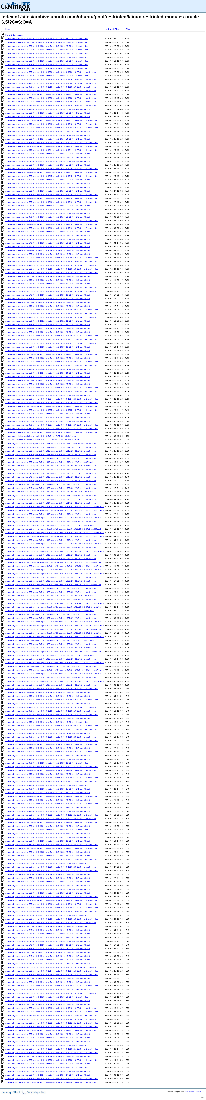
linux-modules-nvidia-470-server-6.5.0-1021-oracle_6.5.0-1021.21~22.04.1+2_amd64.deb (51, 335)
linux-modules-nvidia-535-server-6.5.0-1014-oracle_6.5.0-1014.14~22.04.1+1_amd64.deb (51, 142)
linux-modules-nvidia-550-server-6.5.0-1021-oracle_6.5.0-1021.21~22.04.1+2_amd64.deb (51, 339)
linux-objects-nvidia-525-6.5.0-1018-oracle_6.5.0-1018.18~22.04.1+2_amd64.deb (47, 893)
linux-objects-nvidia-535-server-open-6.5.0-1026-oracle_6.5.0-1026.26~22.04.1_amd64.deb (53, 584)
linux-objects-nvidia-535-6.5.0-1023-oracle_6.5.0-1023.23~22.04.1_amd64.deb (46, 1045)
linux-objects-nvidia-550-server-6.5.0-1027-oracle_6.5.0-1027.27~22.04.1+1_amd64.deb (51, 870)
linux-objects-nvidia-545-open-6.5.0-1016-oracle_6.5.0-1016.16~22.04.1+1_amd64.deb (50, 469)
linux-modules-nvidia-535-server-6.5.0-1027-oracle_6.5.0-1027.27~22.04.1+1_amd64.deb (51, 432)
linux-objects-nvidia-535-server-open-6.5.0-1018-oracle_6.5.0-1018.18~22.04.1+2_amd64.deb (54, 532)
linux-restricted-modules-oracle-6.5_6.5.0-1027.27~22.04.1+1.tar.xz (42, 439)
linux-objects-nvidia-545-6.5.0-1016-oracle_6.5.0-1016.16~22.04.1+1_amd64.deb (47, 948)
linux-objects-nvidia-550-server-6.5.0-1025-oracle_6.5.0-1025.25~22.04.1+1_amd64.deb (51, 848)
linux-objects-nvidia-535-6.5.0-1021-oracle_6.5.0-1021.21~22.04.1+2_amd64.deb (47, 1034)
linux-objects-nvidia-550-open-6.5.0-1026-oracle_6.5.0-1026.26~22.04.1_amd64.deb (49, 655)
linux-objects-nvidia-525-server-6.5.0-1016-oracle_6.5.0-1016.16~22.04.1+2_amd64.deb (51, 907)
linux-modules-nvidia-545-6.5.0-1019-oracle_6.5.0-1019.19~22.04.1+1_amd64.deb (47, 243)
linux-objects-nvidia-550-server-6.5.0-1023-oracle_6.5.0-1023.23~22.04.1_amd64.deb (50, 818)
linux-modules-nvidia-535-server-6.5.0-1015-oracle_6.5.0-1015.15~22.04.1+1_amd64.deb (51, 176)
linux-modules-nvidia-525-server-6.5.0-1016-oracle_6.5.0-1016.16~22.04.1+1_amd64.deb (51, 194)
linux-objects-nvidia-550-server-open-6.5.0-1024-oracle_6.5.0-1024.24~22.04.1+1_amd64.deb (54, 670)
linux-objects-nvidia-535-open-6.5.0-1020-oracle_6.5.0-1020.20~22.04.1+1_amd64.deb (50, 577)
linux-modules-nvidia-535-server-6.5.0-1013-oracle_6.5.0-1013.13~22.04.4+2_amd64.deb (51, 120)
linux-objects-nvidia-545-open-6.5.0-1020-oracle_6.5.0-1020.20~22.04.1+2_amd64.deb (50, 488)
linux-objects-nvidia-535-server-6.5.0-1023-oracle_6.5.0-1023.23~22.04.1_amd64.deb (50, 1030)
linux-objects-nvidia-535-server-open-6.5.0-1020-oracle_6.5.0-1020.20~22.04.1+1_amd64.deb (54, 566)
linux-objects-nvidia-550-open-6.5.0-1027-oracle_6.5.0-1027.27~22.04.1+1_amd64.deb (50, 685)
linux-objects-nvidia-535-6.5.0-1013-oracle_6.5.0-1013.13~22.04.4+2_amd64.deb (47, 963)
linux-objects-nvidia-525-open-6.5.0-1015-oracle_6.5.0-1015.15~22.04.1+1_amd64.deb (50, 451)
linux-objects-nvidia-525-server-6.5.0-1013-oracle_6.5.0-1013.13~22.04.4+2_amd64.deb (51, 896)
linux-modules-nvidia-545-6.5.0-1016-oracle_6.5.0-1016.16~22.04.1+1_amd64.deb (47, 183)
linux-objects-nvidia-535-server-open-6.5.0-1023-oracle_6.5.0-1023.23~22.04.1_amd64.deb (53, 562)
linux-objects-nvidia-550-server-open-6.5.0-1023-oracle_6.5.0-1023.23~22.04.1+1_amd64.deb (54, 662)
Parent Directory (14, 35)
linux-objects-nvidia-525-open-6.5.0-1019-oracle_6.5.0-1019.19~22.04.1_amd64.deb (49, 462)
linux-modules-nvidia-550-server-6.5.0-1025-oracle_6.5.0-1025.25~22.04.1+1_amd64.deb (51, 406)
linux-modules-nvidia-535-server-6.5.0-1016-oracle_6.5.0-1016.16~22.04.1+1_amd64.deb (51, 202)
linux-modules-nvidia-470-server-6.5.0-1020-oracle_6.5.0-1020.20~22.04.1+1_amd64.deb (51, 287)
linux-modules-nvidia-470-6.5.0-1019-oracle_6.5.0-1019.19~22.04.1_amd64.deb (46, 53)
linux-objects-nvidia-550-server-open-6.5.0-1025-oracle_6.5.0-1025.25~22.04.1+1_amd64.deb (54, 673)
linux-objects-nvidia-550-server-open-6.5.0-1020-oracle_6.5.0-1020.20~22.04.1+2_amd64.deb (54, 633)
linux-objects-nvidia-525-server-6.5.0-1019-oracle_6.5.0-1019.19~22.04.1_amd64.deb (50, 922)
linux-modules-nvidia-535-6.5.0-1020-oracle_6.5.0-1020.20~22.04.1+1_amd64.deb (47, 276)
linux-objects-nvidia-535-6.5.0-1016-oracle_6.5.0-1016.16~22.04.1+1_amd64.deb (47, 978)
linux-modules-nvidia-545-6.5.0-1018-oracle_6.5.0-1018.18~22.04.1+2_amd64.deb (47, 239)
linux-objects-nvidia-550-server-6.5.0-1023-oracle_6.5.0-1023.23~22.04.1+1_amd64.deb (51, 859)
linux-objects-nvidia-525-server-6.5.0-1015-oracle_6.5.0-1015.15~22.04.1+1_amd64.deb (51, 911)
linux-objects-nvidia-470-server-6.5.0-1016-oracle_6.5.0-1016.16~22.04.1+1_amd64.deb (51, 714)
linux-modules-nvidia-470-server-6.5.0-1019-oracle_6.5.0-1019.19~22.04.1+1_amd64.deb (51, 261)
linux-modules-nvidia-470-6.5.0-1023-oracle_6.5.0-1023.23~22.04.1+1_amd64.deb (47, 350)
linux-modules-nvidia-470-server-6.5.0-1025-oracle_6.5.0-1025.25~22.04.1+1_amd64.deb (51, 402)
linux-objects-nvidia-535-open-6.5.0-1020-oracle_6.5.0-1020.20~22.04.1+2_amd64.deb (50, 581)
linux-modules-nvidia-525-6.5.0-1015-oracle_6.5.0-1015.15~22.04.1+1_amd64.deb (47, 165)
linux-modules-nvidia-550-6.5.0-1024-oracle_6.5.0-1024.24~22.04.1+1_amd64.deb (47, 373)
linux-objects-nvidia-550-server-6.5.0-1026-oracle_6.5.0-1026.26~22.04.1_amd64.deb (50, 867)
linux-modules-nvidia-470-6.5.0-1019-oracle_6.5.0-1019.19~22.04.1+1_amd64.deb (47, 250)
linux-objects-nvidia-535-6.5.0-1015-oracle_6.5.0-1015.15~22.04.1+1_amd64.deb (47, 989)
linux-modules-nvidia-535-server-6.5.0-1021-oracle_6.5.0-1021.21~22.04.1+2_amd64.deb (51, 343)
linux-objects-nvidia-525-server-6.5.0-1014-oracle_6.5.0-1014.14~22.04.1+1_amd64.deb (51, 900)
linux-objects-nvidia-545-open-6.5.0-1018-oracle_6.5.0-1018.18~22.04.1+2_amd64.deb (50, 495)
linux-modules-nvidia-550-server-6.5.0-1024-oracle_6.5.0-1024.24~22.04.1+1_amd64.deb (51, 391)
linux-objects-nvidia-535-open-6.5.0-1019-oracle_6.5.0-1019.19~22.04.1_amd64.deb (49, 525)
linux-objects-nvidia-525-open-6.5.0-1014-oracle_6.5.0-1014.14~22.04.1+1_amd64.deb (50, 447)
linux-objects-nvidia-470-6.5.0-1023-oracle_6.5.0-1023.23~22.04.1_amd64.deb (46, 763)
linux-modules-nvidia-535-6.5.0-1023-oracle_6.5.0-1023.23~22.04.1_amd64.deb (46, 68)
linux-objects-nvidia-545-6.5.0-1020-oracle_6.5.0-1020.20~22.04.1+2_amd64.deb (47, 945)
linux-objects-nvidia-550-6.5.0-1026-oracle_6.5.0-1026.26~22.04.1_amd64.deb (46, 863)
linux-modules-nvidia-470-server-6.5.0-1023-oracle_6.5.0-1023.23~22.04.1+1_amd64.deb (51, 365)
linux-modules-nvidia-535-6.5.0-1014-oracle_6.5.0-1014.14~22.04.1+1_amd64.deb (47, 139)
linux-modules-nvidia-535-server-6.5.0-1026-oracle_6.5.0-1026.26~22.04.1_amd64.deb (50, 72)
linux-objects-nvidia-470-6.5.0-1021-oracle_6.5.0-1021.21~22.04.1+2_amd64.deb (47, 755)
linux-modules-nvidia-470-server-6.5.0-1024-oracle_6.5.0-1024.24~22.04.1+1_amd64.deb (51, 387)
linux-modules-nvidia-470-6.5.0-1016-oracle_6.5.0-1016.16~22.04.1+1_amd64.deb (47, 179)
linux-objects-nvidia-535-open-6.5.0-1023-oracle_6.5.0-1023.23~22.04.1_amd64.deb (49, 595)
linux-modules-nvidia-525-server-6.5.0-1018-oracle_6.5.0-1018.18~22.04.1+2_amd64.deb (51, 269)
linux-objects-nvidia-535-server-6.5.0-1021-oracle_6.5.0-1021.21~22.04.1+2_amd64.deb (51, 1023)
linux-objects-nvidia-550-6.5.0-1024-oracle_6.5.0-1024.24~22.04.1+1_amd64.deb (47, 855)
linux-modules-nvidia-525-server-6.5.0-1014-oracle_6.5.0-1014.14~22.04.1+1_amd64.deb (51, 146)
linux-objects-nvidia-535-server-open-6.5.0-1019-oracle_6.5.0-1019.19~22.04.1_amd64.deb (53, 529)
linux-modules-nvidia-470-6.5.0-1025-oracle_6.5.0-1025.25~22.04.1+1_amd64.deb (47, 395)
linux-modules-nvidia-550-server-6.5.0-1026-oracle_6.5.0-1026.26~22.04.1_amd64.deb (50, 79)
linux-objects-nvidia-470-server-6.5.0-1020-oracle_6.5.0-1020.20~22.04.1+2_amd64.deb (51, 740)
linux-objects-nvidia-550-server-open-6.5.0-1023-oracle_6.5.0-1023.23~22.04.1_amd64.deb (53, 629)
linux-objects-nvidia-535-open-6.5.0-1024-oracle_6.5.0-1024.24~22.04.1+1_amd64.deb (50, 588)
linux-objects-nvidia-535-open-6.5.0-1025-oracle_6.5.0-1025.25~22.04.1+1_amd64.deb (50, 592)
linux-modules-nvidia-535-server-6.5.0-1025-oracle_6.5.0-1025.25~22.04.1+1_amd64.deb (51, 410)
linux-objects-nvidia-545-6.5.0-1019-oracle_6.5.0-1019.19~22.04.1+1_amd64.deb (47, 930)
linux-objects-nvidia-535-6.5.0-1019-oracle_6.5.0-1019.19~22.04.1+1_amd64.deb (47, 1000)
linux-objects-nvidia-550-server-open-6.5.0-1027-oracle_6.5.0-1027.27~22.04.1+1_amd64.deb (54, 681)
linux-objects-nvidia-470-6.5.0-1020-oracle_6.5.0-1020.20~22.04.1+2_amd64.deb (47, 774)
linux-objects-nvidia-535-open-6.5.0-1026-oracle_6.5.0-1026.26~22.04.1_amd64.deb (49, 610)
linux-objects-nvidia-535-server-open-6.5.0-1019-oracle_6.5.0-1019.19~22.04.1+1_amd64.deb (54, 536)
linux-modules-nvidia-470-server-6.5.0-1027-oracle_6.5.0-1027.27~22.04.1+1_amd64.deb (51, 425)
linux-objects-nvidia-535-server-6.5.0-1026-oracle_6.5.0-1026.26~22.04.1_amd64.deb (50, 1082)
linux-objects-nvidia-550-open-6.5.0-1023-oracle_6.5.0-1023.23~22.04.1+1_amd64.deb (50, 659)
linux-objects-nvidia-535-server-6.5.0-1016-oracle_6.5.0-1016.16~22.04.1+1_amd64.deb (51, 985)
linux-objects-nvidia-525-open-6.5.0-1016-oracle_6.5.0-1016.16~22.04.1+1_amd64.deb (50, 454)
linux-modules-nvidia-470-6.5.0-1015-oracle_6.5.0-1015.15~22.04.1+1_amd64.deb (47, 157)
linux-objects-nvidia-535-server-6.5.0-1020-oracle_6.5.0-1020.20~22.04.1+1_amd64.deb (51, 1019)
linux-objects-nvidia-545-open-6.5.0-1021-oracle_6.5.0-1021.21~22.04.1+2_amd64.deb (50, 484)
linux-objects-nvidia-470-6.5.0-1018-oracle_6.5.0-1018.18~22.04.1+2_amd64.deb (47, 692)
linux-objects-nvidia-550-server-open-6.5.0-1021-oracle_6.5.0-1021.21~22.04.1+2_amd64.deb (54, 636)
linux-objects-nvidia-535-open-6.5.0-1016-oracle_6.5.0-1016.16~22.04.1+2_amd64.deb (50, 555)
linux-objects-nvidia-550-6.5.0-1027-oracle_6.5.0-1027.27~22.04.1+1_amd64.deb (47, 837)
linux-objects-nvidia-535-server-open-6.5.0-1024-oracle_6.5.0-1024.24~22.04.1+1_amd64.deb (54, 603)
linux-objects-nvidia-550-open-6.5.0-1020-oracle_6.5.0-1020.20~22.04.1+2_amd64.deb (50, 644)
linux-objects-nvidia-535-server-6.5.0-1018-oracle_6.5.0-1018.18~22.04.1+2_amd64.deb (51, 1015)
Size (128, 29)
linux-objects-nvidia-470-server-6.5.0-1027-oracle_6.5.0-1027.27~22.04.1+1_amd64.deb (51, 766)
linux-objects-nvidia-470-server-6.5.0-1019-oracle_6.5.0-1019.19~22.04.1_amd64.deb (50, 711)
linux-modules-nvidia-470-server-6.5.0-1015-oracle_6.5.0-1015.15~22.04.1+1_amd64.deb (51, 172)
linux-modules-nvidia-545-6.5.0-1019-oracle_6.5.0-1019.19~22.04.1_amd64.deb (46, 75)
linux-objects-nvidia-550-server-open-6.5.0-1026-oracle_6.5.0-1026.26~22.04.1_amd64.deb (53, 651)
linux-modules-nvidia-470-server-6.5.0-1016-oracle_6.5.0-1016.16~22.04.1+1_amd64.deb (51, 198)
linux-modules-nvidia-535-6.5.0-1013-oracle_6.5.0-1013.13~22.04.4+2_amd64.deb (47, 113)
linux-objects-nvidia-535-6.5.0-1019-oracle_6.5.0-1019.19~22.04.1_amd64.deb (46, 997)
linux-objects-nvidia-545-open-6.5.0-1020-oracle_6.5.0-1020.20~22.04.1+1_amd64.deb (50, 480)
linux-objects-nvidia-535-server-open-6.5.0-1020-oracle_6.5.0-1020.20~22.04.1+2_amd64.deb (54, 569)
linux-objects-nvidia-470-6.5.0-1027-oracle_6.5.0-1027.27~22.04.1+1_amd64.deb (47, 792)
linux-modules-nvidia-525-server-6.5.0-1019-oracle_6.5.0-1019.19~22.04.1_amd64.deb (50, 101)
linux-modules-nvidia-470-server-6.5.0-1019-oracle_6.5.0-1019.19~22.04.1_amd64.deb (50, 87)
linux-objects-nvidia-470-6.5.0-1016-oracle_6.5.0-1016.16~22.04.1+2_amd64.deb (47, 718)
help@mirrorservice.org (195, 1091)
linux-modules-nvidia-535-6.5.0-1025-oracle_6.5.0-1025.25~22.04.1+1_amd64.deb (47, 384)
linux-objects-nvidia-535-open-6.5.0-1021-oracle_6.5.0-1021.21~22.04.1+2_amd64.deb (50, 599)
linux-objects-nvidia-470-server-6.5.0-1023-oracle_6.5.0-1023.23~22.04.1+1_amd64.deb (51, 781)
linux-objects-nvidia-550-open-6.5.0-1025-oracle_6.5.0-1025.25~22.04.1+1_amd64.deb (50, 677)
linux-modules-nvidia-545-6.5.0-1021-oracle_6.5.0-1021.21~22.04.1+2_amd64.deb (47, 324)
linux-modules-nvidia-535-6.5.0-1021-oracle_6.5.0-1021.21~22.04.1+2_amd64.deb (47, 332)
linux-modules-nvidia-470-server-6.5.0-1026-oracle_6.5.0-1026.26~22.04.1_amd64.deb (50, 83)
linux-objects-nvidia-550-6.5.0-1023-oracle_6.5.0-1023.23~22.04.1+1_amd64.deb (47, 841)
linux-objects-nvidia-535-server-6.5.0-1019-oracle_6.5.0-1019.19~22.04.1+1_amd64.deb (51, 1011)
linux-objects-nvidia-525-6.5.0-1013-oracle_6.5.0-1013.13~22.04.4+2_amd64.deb (47, 878)
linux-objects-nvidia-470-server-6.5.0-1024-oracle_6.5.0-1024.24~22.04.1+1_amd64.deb (51, 796)
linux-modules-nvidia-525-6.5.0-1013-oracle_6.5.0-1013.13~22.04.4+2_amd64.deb (47, 116)
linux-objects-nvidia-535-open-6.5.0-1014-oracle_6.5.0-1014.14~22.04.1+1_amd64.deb (50, 503)
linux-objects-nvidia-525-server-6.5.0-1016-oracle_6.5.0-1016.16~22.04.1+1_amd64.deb (51, 904)
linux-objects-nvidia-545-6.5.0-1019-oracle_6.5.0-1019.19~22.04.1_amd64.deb (46, 926)
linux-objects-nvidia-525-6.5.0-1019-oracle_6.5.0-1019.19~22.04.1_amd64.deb (46, 915)
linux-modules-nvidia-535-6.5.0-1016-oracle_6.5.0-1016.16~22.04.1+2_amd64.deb (47, 209)
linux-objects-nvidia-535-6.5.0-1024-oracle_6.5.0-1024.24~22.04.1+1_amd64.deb (47, 1056)
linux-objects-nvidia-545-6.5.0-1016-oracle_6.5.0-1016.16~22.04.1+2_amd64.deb (47, 956)
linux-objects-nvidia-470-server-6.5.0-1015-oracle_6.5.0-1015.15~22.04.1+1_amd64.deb (51, 777)
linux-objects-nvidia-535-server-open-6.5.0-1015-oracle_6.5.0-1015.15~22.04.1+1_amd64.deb (54, 510)
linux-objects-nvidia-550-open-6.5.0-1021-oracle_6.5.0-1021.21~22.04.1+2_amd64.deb (50, 647)
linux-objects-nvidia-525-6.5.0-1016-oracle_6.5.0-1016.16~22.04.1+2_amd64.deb (47, 885)
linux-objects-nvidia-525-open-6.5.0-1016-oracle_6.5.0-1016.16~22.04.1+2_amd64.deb (50, 458)
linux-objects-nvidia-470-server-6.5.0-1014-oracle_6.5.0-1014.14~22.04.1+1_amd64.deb (51, 744)
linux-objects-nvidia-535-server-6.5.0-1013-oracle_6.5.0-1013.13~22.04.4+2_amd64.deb (51, 967)
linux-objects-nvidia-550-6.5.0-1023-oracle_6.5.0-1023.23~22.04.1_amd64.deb (46, 829)
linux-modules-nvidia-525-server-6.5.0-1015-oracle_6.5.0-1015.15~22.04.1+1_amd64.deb (51, 168)
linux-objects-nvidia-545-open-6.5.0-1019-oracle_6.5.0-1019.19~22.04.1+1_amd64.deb (50, 499)
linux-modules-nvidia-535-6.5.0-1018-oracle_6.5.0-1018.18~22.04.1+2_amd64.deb (47, 231)
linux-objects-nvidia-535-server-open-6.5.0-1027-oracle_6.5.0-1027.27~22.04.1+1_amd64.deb (54, 625)
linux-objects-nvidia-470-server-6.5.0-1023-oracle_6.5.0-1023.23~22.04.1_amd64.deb (50, 737)
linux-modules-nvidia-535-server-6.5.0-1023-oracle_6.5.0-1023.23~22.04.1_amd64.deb (50, 94)
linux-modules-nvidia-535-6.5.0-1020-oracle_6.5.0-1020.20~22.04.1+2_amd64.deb (47, 298)
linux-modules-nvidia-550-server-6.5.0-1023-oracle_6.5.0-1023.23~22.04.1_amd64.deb (50, 98)
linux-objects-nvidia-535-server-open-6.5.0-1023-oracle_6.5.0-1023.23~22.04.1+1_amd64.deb (54, 621)
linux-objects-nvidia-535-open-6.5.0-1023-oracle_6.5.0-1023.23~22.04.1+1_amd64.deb (50, 614)
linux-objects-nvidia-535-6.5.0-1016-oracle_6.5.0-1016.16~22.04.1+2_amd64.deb (47, 982)
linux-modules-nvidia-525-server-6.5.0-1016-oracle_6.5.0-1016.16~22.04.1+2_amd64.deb (51, 228)
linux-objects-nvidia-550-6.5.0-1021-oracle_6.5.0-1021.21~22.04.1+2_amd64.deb (47, 826)
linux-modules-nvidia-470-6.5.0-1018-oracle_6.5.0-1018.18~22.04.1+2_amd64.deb (47, 246)
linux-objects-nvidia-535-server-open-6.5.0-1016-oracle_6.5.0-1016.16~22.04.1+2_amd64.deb (54, 543)
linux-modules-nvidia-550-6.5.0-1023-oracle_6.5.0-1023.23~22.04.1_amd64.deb (46, 49)
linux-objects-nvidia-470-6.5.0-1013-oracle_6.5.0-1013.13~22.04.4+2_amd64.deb (47, 748)
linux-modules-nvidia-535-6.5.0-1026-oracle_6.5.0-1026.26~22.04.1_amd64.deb (46, 42)
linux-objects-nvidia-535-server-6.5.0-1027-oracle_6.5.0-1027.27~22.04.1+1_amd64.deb (51, 1078)
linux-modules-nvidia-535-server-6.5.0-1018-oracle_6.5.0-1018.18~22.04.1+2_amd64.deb (51, 272)
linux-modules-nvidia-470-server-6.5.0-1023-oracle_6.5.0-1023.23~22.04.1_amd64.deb (50, 90)
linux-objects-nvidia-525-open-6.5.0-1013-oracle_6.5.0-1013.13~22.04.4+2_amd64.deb (50, 443)
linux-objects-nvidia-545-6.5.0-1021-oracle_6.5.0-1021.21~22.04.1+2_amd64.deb (47, 937)
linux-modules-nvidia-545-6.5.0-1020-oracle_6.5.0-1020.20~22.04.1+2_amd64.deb (47, 295)
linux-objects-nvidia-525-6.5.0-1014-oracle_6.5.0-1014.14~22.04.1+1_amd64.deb (47, 874)
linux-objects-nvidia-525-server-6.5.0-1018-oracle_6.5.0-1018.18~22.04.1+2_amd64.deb (51, 919)
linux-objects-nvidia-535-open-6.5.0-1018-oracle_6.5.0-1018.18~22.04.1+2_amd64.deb (50, 558)
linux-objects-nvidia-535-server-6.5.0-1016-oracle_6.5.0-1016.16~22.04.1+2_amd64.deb (51, 993)
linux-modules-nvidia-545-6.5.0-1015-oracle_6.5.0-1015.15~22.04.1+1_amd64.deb (47, 161)
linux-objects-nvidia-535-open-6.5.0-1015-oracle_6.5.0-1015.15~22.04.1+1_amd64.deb (50, 521)
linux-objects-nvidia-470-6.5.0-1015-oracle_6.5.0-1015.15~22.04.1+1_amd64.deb (47, 811)
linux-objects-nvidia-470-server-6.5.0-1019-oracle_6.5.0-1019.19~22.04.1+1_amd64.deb (51, 688)
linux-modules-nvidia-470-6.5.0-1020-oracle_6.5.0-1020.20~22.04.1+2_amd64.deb (47, 306)
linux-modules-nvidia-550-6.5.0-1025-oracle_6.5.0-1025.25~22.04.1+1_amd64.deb (47, 380)
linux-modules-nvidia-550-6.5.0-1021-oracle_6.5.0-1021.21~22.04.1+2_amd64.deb (47, 321)
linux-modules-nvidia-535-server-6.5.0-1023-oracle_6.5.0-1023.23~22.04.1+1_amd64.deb (51, 361)
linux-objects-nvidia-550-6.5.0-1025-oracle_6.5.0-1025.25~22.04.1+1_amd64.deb (47, 852)
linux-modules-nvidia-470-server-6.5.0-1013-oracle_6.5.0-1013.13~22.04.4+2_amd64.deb (51, 124)
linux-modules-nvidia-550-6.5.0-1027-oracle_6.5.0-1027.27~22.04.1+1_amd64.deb (47, 421)
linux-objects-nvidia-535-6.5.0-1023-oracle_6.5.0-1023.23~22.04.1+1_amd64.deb (47, 1071)
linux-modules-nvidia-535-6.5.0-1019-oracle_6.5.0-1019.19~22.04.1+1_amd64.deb (47, 235)
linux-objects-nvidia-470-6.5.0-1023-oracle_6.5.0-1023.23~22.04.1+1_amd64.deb (47, 807)
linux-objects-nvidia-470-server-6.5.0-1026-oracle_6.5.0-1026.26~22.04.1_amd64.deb (50, 770)
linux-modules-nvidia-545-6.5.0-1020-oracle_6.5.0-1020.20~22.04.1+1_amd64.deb (47, 283)
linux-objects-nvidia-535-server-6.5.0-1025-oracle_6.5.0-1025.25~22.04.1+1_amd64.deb (51, 1049)
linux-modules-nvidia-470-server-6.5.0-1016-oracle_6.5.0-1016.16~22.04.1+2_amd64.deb (51, 224)
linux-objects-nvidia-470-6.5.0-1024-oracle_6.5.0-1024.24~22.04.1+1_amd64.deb (47, 800)
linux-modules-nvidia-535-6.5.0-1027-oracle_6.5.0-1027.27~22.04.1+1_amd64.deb (47, 417)
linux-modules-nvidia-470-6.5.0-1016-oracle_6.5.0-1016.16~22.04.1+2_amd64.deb (47, 217)
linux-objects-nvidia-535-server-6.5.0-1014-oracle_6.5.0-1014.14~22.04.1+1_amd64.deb (51, 971)
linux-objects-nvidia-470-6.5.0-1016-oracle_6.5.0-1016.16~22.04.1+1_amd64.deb (47, 703)
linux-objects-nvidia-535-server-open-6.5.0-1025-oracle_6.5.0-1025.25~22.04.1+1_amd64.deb (54, 607)
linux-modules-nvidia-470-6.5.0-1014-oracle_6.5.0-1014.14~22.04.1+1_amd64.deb (47, 135)
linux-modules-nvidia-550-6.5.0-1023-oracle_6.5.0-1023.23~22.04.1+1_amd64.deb (47, 347)
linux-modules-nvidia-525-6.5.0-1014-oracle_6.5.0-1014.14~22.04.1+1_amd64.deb (47, 131)
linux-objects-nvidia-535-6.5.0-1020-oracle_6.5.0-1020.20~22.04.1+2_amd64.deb (47, 1037)
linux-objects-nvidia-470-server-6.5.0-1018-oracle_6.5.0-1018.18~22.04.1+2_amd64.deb (51, 699)
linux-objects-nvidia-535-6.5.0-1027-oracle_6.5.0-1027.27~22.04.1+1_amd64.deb (47, 1075)
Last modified (112, 29)
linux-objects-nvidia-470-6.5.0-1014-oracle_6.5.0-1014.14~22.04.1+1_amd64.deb (47, 733)
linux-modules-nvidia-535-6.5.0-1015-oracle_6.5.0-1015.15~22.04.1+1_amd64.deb (47, 153)
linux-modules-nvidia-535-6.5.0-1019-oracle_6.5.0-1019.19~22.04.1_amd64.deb (46, 64)
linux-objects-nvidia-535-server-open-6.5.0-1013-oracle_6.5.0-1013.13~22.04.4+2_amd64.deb (54, 517)
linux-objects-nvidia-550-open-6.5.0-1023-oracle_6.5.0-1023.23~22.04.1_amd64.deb (49, 640)
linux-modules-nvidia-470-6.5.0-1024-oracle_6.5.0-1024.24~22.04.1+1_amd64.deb (47, 369)
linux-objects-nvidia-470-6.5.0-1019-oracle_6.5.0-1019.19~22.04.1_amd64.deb (46, 722)
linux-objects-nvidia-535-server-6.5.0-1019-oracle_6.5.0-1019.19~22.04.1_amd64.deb (50, 1008)
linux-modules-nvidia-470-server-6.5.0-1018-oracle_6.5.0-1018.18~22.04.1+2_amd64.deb (51, 265)
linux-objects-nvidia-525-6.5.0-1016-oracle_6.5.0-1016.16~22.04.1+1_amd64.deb (47, 889)
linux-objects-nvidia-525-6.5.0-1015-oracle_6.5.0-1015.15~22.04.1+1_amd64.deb (47, 881)
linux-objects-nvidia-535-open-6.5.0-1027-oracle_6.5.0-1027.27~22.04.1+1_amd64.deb (50, 618)
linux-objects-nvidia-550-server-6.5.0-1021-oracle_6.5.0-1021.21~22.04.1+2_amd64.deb (51, 815)
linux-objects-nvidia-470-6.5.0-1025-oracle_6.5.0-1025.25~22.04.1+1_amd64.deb (47, 789)
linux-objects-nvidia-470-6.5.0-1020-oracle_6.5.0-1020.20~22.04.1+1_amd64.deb (47, 759)
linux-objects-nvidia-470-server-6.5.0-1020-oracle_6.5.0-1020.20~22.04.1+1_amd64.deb (51, 725)
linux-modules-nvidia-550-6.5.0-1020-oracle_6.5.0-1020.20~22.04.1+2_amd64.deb (47, 302)
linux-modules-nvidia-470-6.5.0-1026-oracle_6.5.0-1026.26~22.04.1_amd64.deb (46, 38)
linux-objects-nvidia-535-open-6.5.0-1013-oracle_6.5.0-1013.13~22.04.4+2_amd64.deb (50, 514)
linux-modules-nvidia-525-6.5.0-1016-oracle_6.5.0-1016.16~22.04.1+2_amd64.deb (47, 213)
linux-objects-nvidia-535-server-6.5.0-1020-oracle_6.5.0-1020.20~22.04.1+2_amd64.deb (51, 1026)
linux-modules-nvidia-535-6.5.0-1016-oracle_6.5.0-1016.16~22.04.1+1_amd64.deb (47, 191)
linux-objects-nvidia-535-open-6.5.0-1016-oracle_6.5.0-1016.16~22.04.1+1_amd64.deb (50, 547)
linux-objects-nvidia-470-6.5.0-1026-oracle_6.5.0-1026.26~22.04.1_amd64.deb (46, 785)
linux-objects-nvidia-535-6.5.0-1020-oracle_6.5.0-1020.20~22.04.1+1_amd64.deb (47, 1041)
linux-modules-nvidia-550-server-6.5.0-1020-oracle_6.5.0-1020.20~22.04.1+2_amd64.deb (51, 313)
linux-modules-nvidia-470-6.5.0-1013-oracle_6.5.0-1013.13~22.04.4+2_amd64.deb (47, 109)
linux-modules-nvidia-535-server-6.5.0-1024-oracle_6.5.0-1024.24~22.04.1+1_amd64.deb (51, 399)
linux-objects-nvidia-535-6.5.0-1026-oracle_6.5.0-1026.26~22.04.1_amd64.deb (46, 1067)
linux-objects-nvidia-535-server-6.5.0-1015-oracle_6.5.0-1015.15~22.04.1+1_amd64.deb (51, 974)
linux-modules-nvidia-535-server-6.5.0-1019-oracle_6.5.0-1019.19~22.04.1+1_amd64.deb (51, 257)
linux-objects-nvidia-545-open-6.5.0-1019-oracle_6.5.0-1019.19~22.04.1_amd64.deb (49, 491)
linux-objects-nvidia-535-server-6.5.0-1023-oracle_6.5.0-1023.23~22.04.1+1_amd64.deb (51, 1060)
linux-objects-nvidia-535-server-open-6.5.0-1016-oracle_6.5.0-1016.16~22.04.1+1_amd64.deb (54, 551)
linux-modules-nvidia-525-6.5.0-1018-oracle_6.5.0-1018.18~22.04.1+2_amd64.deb (47, 254)
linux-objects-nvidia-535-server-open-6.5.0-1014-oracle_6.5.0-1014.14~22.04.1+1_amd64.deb (54, 506)
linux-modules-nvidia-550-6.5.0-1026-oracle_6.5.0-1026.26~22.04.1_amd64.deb (46, 46)
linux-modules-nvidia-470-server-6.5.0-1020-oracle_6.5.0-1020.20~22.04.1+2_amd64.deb (51, 317)
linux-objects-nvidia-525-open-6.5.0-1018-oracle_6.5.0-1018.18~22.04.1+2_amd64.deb (50, 465)
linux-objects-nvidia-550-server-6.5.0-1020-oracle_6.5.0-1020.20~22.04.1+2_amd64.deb (51, 822)
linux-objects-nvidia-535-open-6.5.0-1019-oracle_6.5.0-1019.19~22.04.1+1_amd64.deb (50, 540)
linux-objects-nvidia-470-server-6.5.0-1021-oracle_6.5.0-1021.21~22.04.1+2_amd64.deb (51, 729)
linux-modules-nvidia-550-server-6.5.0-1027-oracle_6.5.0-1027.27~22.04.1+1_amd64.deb (51, 428)
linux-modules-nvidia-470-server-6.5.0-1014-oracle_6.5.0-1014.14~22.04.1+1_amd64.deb (51, 150)
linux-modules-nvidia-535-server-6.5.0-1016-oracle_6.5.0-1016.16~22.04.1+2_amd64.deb (51, 220)
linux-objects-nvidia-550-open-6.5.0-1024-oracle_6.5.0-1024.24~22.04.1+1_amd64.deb (50, 666)
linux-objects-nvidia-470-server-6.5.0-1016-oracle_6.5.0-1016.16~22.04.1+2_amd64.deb (51, 707)
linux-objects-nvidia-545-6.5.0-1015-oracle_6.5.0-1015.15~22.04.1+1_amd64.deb (47, 952)
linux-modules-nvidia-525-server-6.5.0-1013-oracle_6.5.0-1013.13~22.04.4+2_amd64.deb (51, 127)
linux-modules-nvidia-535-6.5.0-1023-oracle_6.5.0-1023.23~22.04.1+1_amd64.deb (47, 358)
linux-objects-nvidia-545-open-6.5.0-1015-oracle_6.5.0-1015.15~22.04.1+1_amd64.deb (50, 477)
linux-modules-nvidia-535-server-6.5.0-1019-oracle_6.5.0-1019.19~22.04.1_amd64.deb (50, 105)
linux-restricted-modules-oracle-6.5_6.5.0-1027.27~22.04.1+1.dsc (40, 436)
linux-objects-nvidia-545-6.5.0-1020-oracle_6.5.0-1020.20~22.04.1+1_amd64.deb (47, 941)
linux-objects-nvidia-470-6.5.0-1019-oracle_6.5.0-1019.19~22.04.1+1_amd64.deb (47, 696)
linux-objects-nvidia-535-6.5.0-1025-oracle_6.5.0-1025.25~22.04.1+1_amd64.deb (47, 1063)
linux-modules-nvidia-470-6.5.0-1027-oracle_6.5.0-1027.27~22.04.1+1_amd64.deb (47, 413)
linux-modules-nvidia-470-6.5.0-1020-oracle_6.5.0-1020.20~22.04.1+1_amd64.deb (47, 280)
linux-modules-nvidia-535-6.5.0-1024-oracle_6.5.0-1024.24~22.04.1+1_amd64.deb (47, 376)
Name (7, 29)
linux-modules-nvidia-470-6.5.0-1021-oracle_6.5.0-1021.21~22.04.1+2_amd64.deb (47, 328)
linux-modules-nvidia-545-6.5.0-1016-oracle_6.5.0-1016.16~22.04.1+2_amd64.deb (47, 205)
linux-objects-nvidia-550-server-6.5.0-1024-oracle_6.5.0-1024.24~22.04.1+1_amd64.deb (51, 844)
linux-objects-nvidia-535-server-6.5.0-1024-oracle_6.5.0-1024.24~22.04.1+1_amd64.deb (51, 1052)
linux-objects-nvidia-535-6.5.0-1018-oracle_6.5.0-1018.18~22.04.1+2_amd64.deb (47, 1004)
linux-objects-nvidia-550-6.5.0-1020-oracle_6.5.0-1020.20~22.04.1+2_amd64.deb (47, 833)
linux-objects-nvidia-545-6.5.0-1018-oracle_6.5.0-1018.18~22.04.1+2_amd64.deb (47, 933)
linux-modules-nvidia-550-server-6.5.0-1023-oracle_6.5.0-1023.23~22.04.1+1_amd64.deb (51, 354)
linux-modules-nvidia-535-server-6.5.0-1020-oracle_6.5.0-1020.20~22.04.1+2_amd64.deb (51, 309)
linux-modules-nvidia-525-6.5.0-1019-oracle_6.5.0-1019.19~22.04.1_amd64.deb (46, 61)
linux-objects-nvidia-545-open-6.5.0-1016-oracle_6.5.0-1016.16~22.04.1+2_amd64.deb (50, 473)
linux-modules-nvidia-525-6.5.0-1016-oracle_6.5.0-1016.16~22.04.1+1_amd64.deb (47, 187)
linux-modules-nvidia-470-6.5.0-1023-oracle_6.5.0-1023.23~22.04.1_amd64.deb (46, 57)
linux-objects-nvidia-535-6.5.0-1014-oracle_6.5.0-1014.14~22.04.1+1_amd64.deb (47, 959)
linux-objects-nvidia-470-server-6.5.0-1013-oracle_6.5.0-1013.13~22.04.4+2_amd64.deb (51, 751)
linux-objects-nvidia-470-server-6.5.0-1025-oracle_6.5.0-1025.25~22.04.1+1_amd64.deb (51, 803)
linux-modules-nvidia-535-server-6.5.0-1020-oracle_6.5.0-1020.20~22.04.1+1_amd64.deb (51, 291)
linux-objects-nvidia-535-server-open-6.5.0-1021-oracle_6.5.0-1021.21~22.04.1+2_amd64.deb (54, 573)
